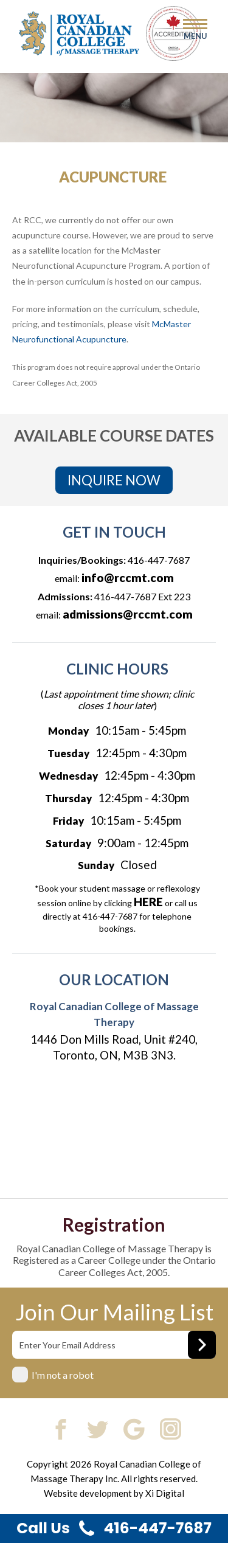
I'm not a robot (63, 1375)
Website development (88, 1493)
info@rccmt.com (127, 577)
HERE (148, 902)
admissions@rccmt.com (128, 614)
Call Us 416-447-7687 (114, 1528)
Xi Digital (164, 1493)
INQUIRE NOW (114, 480)
